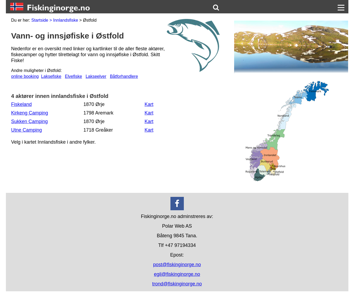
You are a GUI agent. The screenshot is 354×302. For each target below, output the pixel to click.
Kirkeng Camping (29, 113)
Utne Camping (26, 130)
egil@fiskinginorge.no (177, 274)
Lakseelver (96, 76)
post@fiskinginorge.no (177, 264)
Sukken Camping (29, 121)
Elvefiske (73, 76)
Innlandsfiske (65, 20)
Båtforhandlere (124, 76)
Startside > (42, 20)
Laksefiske (51, 76)
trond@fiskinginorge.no (177, 283)
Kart (148, 104)
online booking (25, 76)
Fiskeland (21, 104)
